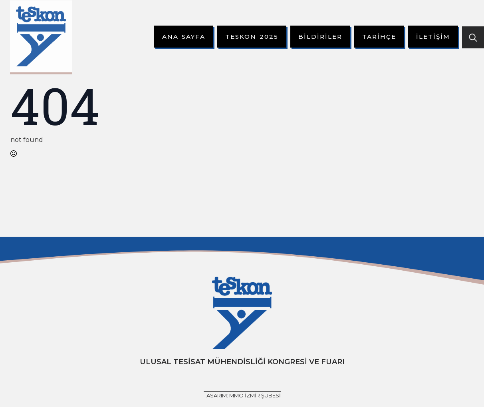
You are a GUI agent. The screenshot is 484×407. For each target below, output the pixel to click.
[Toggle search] (473, 37)
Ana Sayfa (183, 36)
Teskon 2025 (251, 36)
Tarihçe (379, 36)
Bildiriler (320, 36)
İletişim (433, 36)
